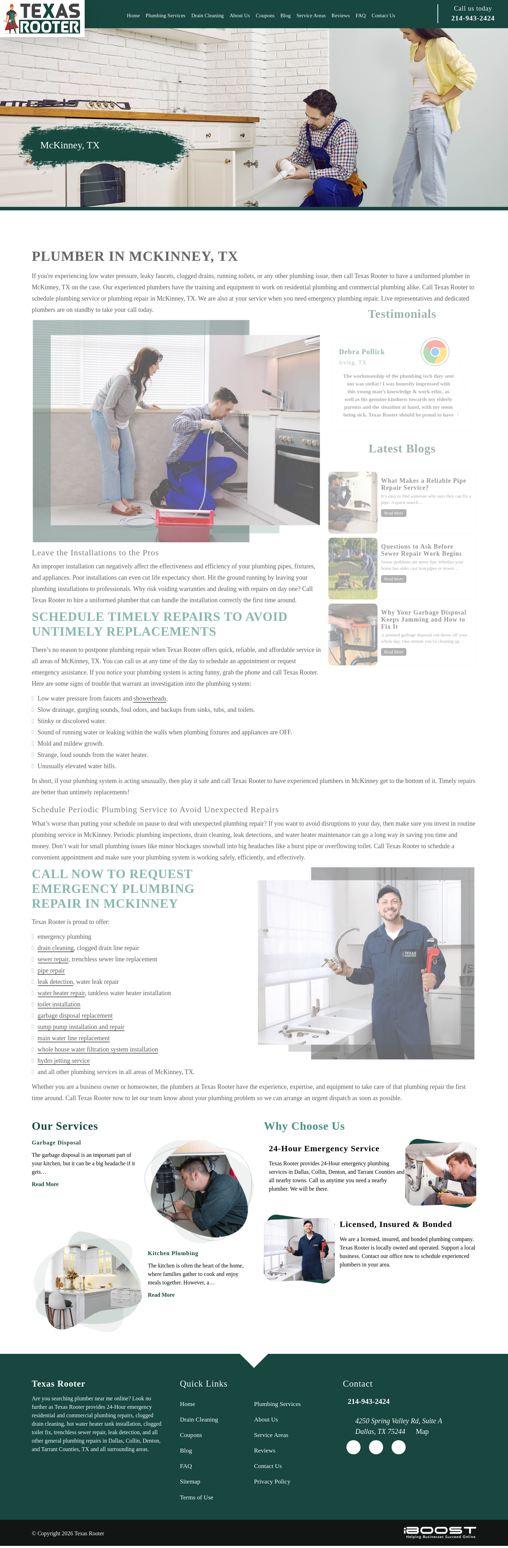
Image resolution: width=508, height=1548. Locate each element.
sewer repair (53, 979)
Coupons (265, 15)
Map (422, 1431)
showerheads (149, 718)
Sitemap (190, 1483)
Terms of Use (197, 1499)
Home (133, 15)
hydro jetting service (64, 1080)
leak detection (55, 1001)
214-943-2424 (473, 18)
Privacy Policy (272, 1483)
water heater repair (61, 1013)
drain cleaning (56, 968)
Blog (285, 15)
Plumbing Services (166, 15)
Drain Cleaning (207, 15)
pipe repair (51, 990)
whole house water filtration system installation (98, 1069)
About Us (240, 15)
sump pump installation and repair (81, 1046)
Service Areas (311, 15)
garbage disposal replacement (75, 1035)
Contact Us (383, 15)
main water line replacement (74, 1058)
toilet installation (59, 1024)
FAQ (361, 15)
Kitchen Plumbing (173, 1253)
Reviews (341, 15)
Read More (45, 1184)
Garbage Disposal (56, 1143)
